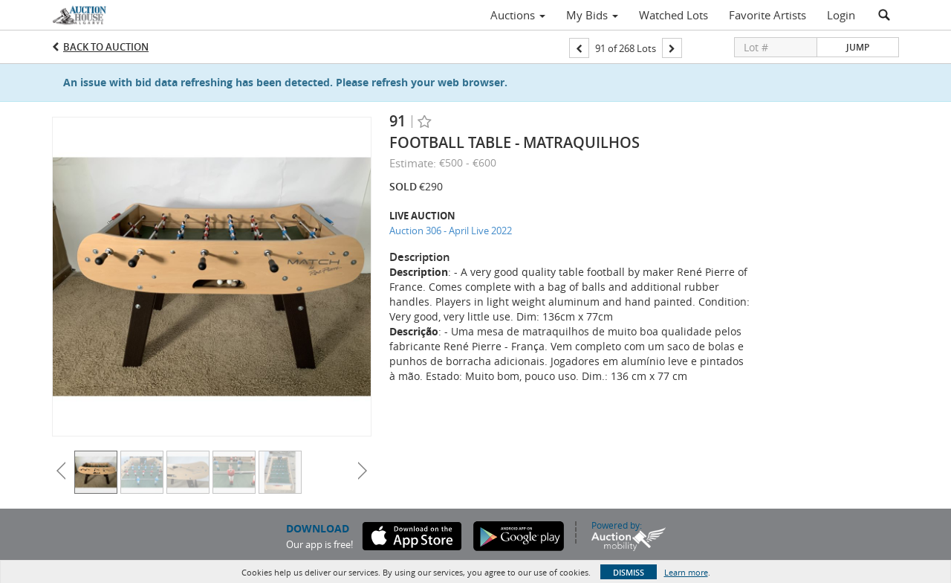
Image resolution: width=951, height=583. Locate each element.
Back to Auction (106, 47)
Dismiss (628, 572)
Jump (857, 47)
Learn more (686, 572)
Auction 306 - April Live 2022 (450, 230)
